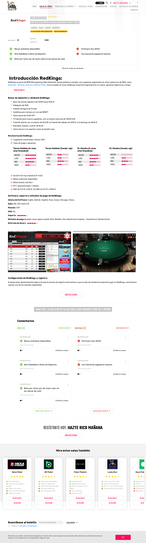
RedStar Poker (40, 85)
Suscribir (72, 523)
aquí (48, 538)
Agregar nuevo (64, 328)
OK (123, 537)
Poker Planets (80, 472)
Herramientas (101, 6)
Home (35, 6)
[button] (135, 2)
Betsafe (29, 85)
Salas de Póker (46, 6)
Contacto (134, 10)
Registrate (19, 90)
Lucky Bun (112, 472)
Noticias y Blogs (86, 6)
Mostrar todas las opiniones (72, 68)
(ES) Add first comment (62, 350)
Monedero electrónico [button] (64, 6)
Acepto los (24, 526)
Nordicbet (12, 85)
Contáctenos (71, 295)
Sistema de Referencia (128, 6)
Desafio (113, 6)
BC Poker (49, 472)
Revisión (17, 503)
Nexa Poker (17, 472)
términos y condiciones (28, 526)
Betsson (21, 85)
